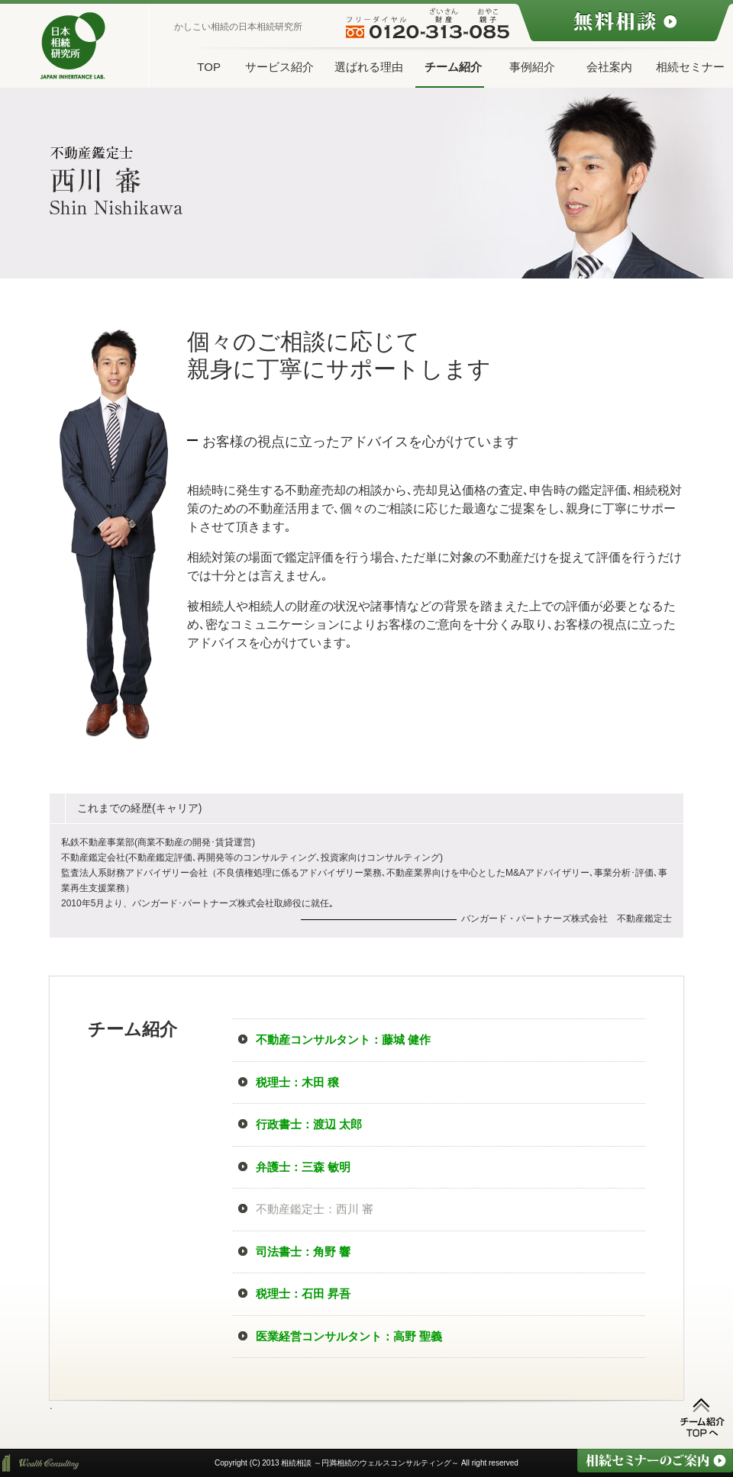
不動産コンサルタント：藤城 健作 (343, 1039)
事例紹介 (532, 66)
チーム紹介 (453, 66)
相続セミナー (690, 66)
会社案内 (609, 66)
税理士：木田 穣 (297, 1082)
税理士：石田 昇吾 (303, 1293)
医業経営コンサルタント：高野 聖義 (349, 1336)
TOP (209, 66)
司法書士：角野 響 (303, 1251)
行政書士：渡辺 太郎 (309, 1124)
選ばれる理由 (368, 66)
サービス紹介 (279, 66)
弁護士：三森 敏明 (303, 1166)
